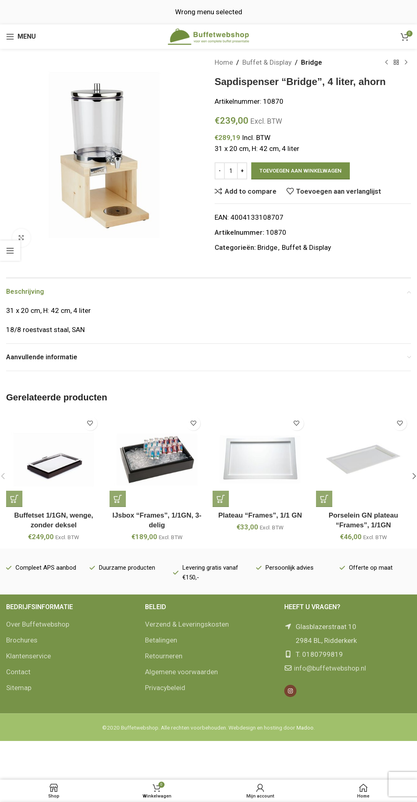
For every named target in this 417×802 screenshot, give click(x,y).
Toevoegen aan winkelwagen (300, 171)
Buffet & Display (267, 62)
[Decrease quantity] (220, 170)
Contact (18, 672)
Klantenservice (28, 656)
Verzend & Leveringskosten (187, 624)
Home (224, 62)
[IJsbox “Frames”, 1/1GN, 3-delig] (157, 459)
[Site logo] (208, 36)
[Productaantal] (231, 170)
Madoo (305, 727)
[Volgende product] (406, 63)
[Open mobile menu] (21, 36)
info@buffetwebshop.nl (330, 668)
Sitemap (18, 688)
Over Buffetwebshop (37, 624)
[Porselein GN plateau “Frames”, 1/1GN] (363, 459)
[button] (14, 499)
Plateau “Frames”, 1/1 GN (260, 515)
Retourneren (163, 656)
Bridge (311, 62)
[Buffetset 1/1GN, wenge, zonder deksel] (53, 459)
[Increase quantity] (242, 170)
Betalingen (161, 640)
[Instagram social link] (290, 691)
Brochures (21, 640)
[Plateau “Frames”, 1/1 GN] (260, 459)
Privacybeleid (165, 688)
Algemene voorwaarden (181, 672)
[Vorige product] (386, 63)
